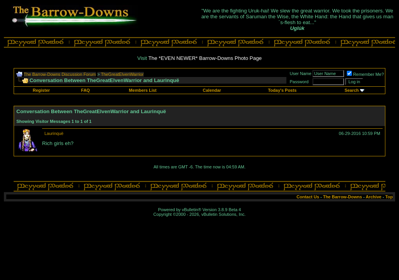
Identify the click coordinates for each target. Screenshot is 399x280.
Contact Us (308, 196)
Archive (373, 196)
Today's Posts (282, 90)
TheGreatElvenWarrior (122, 74)
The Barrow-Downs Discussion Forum (60, 74)
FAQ (85, 90)
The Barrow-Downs (342, 196)
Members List (143, 90)
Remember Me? (365, 74)
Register (41, 90)
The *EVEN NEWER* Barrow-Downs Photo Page (205, 58)
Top (389, 196)
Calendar (212, 90)
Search (351, 90)
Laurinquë (54, 133)
